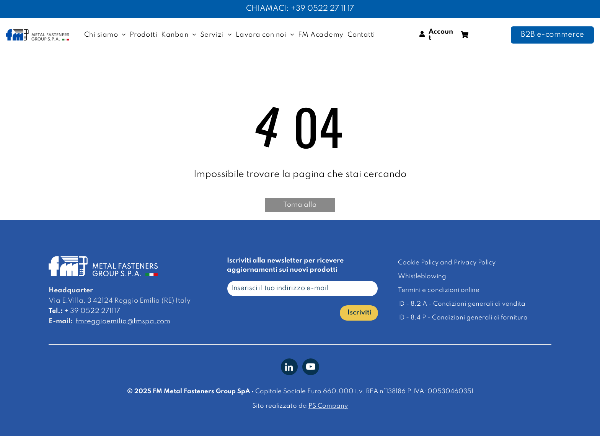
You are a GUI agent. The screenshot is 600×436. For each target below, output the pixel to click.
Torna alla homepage (300, 206)
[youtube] (310, 367)
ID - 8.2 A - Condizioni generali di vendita (461, 304)
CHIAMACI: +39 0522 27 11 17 (300, 9)
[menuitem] (105, 34)
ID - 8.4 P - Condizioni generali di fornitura (463, 317)
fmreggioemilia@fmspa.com (123, 321)
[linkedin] (289, 367)
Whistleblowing (422, 276)
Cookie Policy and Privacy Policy (447, 262)
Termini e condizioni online (438, 290)
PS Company (328, 406)
